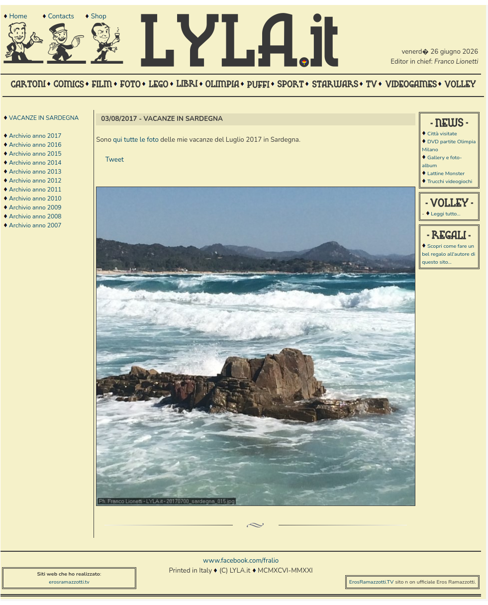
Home (18, 16)
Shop (98, 16)
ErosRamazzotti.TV (371, 582)
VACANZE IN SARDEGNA (44, 118)
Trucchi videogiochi (449, 181)
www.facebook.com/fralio (241, 560)
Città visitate (442, 133)
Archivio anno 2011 (35, 190)
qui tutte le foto (136, 139)
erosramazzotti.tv (69, 582)
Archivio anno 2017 (35, 136)
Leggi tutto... (445, 213)
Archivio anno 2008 (35, 216)
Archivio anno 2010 (35, 198)
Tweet (114, 159)
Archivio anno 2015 (35, 154)
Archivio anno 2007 (35, 225)
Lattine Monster (446, 173)
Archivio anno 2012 (35, 181)
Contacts (61, 16)
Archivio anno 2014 (35, 163)
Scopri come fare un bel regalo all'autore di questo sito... (448, 254)
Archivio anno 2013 (35, 172)
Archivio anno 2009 (35, 207)
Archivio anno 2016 (35, 145)
